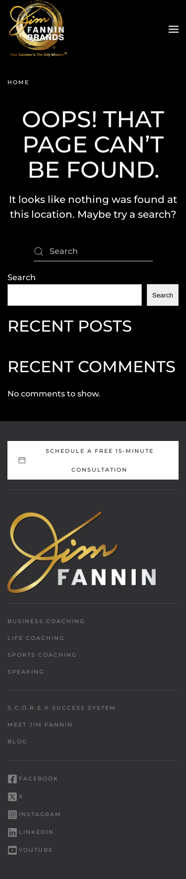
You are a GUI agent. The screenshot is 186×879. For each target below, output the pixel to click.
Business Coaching (46, 621)
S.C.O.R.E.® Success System (61, 707)
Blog (17, 741)
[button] (174, 29)
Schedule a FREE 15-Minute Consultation (86, 460)
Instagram (34, 815)
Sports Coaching (42, 654)
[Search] (93, 251)
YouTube (30, 850)
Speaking (25, 671)
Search (21, 277)
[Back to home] (37, 29)
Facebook (33, 779)
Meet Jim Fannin (40, 724)
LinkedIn (30, 832)
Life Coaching (35, 638)
